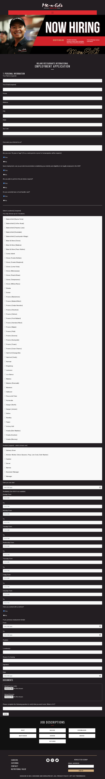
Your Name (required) (9, 76)
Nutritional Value (18, 769)
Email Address (73, 763)
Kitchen (52, 742)
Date (4, 672)
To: (4, 503)
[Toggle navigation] (52, 11)
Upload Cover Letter (10, 686)
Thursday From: (8, 558)
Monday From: (7, 510)
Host (23, 731)
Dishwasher (82, 731)
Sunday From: (7, 494)
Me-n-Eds (27, 776)
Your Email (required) (9, 84)
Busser (52, 731)
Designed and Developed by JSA (44, 776)
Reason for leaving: (9, 657)
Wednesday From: (8, 542)
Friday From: (7, 575)
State (4, 120)
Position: (5, 640)
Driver (82, 737)
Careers (14, 760)
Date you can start (8, 482)
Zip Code (6, 129)
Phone (5, 93)
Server (52, 737)
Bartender (23, 737)
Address (5, 102)
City (4, 111)
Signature (6, 664)
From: (5, 623)
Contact (14, 766)
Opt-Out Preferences (77, 776)
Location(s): (6, 648)
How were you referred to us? (12, 142)
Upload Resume (9, 694)
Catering (14, 763)
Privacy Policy (62, 776)
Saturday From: (7, 591)
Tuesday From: (7, 526)
